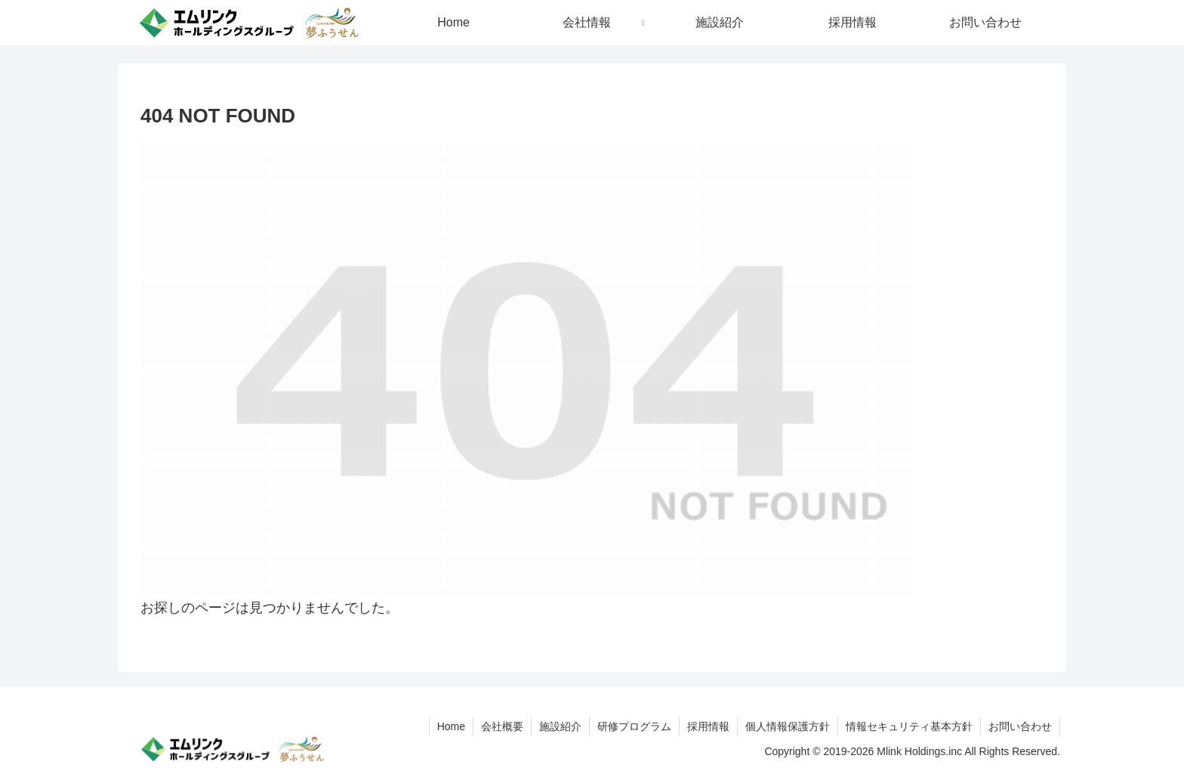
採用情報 (708, 726)
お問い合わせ (1020, 726)
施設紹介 (560, 726)
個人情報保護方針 (787, 726)
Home (451, 726)
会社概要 (502, 726)
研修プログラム (634, 726)
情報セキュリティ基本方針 (909, 726)
